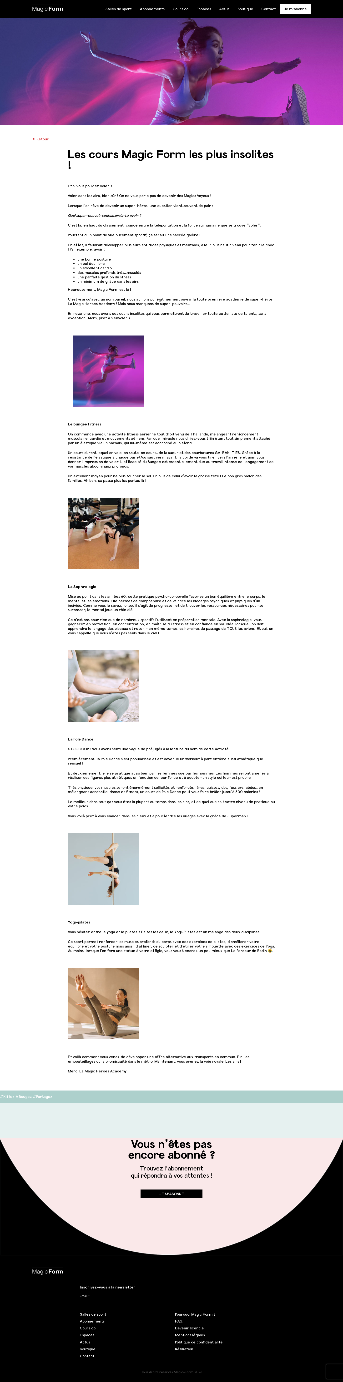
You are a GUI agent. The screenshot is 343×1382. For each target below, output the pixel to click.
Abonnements (152, 9)
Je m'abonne (295, 9)
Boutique (245, 9)
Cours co (180, 9)
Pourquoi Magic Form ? (195, 1314)
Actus (224, 9)
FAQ (178, 1321)
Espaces (204, 9)
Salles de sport (118, 9)
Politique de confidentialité (199, 1342)
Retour (40, 139)
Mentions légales (190, 1335)
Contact (268, 9)
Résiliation (184, 1349)
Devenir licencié (189, 1328)
